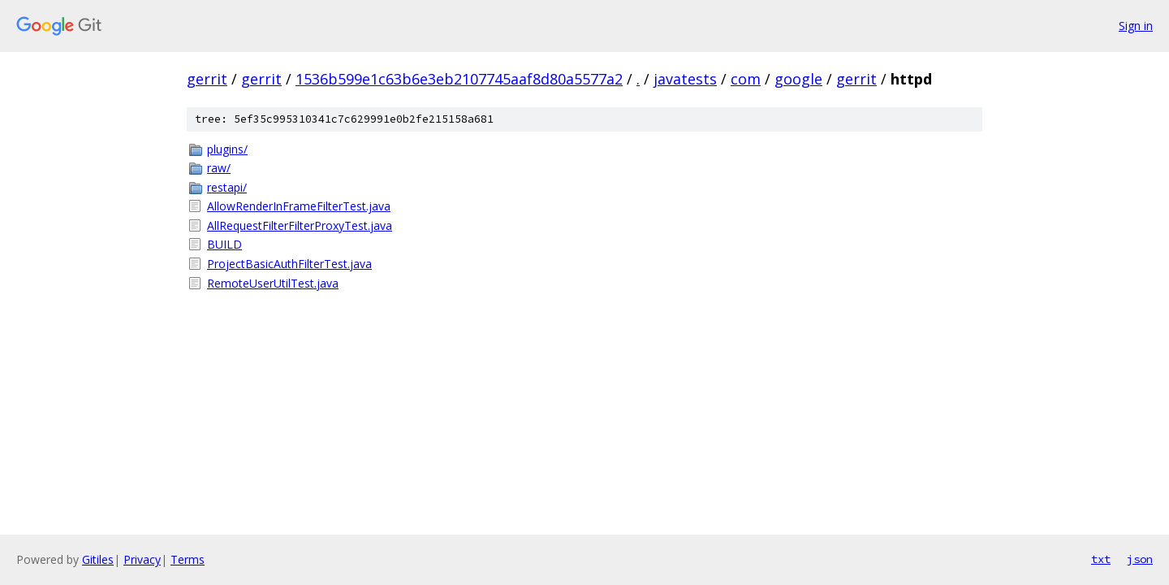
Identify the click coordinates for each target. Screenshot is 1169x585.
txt (1101, 559)
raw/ (219, 168)
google (798, 79)
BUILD (224, 244)
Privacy (142, 559)
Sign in (1136, 25)
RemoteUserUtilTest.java (273, 283)
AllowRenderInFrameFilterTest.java (298, 206)
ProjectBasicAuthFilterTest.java (289, 263)
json (1140, 559)
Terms (187, 559)
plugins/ (227, 149)
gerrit (207, 79)
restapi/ (227, 187)
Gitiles (98, 559)
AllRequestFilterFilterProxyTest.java (299, 225)
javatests (685, 79)
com (746, 79)
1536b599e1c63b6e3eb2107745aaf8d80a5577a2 (459, 79)
